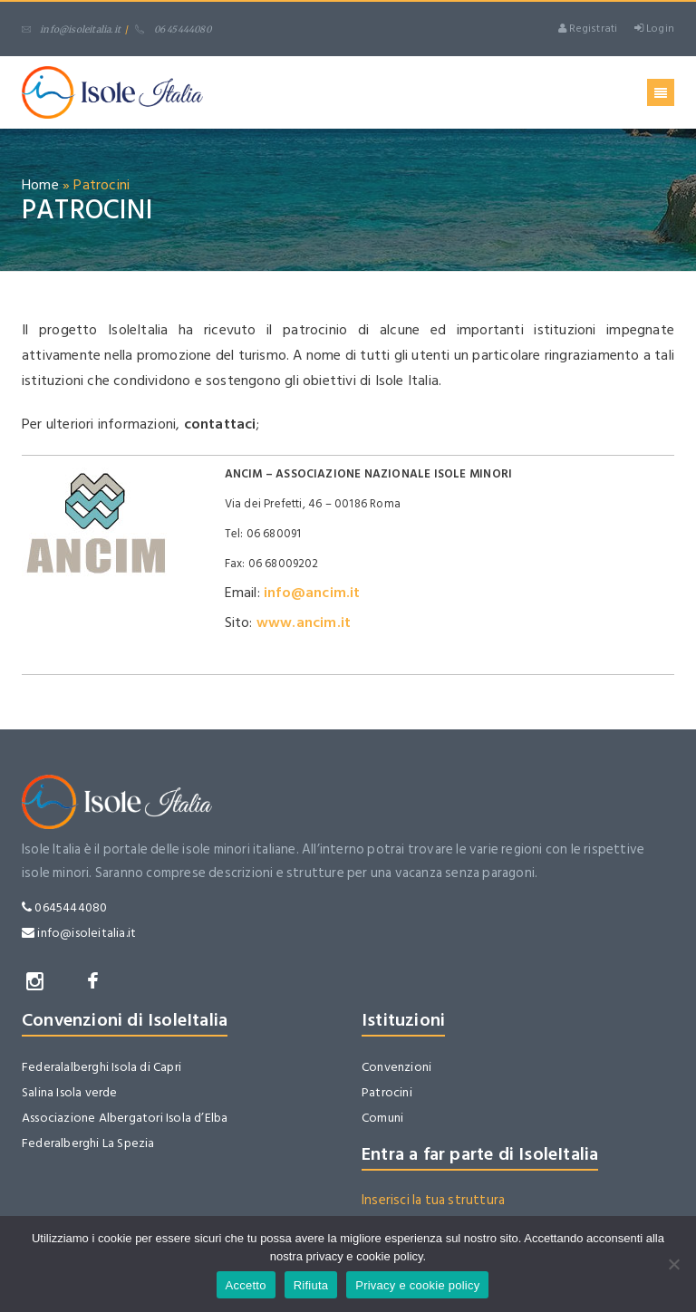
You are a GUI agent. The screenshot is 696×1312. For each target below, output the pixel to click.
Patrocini (387, 1092)
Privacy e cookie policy (417, 1285)
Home (40, 185)
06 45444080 (172, 29)
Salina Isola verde (70, 1092)
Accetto (246, 1285)
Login (654, 28)
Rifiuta (311, 1285)
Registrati (587, 28)
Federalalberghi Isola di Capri (101, 1066)
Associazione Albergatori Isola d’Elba (124, 1117)
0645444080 (64, 907)
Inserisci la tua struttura (433, 1200)
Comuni (382, 1117)
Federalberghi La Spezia (88, 1143)
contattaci (220, 424)
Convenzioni (396, 1066)
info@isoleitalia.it (71, 29)
